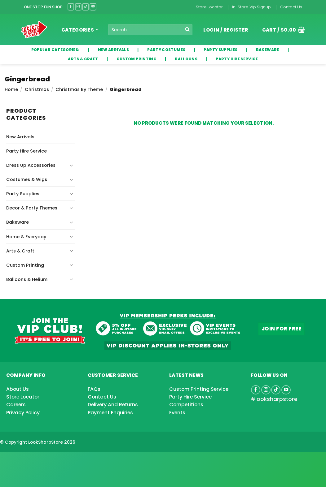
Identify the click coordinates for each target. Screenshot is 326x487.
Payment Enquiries (110, 412)
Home (11, 89)
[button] (281, 30)
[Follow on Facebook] (71, 6)
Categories (80, 30)
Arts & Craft (20, 251)
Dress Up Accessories (30, 165)
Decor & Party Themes (31, 208)
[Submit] (187, 29)
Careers (16, 404)
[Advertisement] (49, 459)
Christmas (37, 89)
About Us (17, 389)
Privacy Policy (23, 412)
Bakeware (17, 222)
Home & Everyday (26, 237)
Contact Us (291, 7)
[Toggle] (71, 165)
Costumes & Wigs (26, 179)
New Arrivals (20, 137)
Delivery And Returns (113, 404)
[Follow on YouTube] (93, 6)
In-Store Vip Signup (251, 7)
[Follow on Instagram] (78, 6)
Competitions (186, 404)
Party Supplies (22, 194)
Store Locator (209, 7)
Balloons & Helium (26, 279)
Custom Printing (25, 265)
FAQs (94, 389)
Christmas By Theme (79, 89)
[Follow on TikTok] (85, 6)
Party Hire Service (26, 151)
